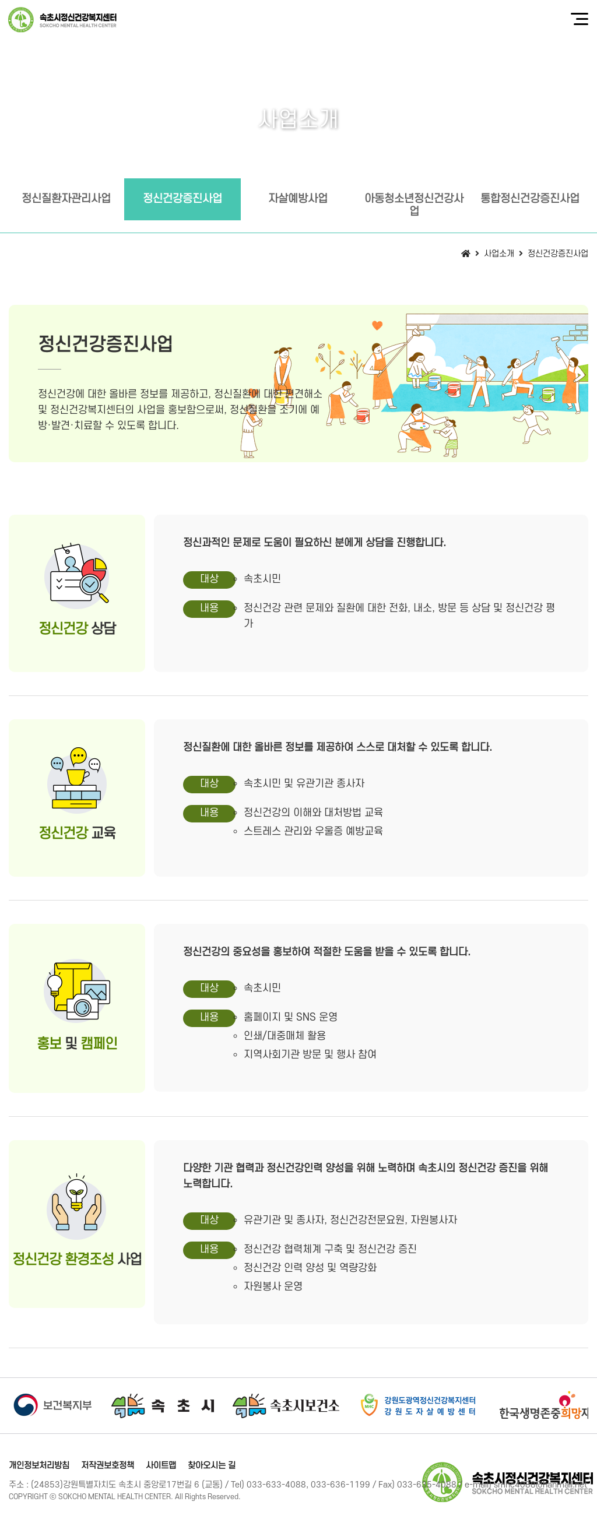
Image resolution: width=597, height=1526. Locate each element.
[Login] (254, 1497)
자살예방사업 (298, 199)
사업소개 (499, 254)
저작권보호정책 (107, 1466)
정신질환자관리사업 (66, 199)
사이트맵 (161, 1466)
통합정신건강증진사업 (530, 199)
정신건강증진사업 (182, 199)
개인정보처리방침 (39, 1466)
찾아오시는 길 (212, 1466)
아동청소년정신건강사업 (413, 205)
